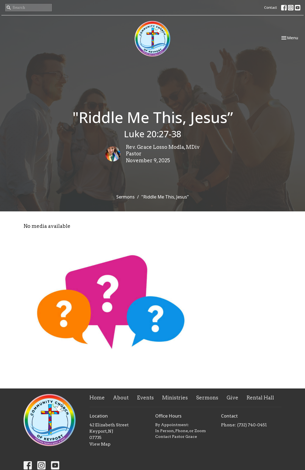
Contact (270, 7)
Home (97, 398)
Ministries (175, 398)
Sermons (125, 197)
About (121, 398)
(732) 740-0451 (252, 425)
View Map (100, 444)
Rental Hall (260, 398)
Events (145, 398)
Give (232, 398)
